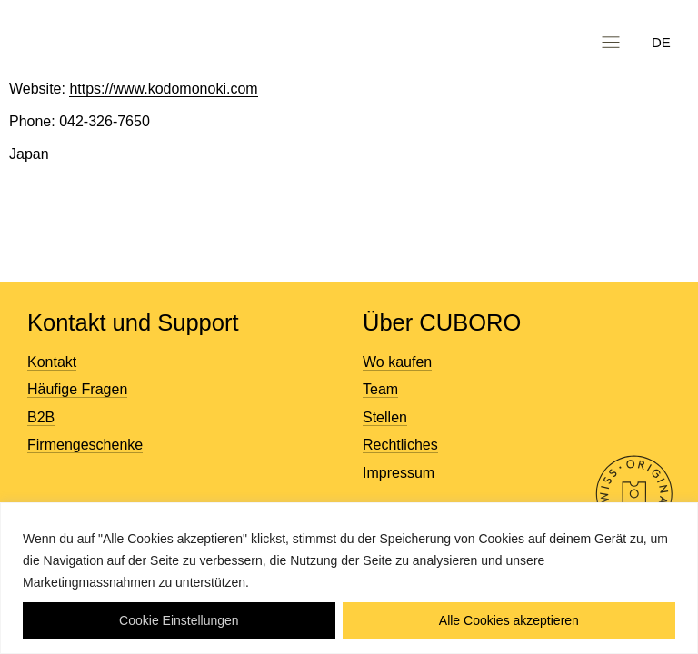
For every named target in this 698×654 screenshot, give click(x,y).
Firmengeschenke (85, 444)
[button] (610, 42)
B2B (41, 417)
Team (380, 389)
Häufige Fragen (77, 389)
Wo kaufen (397, 362)
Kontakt (51, 362)
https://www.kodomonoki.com (163, 88)
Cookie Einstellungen (179, 620)
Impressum (398, 473)
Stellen (385, 417)
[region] (349, 578)
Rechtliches (400, 444)
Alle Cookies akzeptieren (509, 620)
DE (661, 42)
